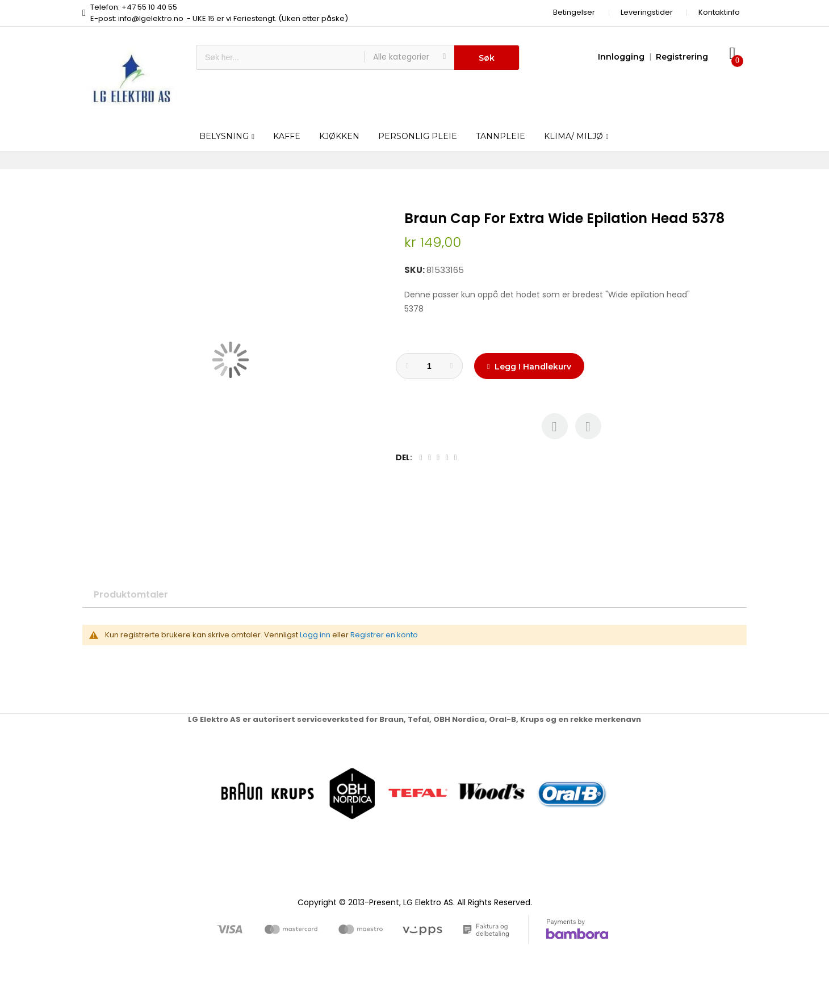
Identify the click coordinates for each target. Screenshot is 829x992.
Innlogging (621, 57)
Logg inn (315, 634)
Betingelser (574, 12)
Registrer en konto (384, 634)
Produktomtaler (131, 594)
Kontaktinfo (719, 12)
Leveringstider (647, 12)
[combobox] (280, 57)
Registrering (682, 57)
